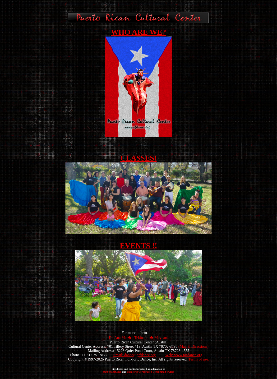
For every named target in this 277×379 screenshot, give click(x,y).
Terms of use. (198, 359)
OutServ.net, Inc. (112, 371)
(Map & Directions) (193, 346)
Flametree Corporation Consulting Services (150, 371)
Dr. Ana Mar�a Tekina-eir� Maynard (138, 338)
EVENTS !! (138, 245)
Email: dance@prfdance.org (134, 355)
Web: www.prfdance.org (183, 355)
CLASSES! (138, 158)
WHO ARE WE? (138, 32)
